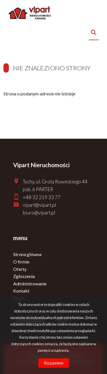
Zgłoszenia (24, 276)
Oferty (20, 269)
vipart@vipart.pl (39, 205)
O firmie (21, 261)
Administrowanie (30, 283)
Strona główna (27, 254)
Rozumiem (53, 362)
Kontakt (21, 290)
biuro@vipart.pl (39, 213)
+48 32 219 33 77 (41, 197)
